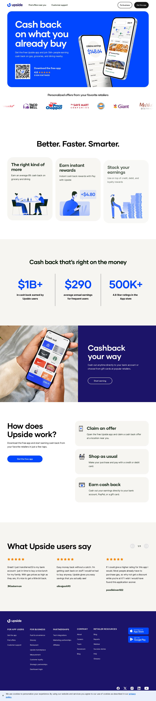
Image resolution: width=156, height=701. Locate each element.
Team (79, 644)
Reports (97, 639)
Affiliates (56, 645)
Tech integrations (60, 635)
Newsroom (81, 649)
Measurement (35, 655)
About (79, 634)
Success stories (100, 649)
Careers (80, 639)
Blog (78, 654)
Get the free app (25, 459)
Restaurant (34, 645)
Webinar (97, 644)
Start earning (100, 381)
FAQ (95, 654)
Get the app (141, 5)
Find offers (11, 640)
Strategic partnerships (38, 664)
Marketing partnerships (62, 640)
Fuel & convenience (37, 635)
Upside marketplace (38, 650)
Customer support (14, 645)
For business (125, 5)
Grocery (33, 640)
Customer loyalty (36, 659)
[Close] (3, 695)
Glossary (97, 659)
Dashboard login (36, 669)
